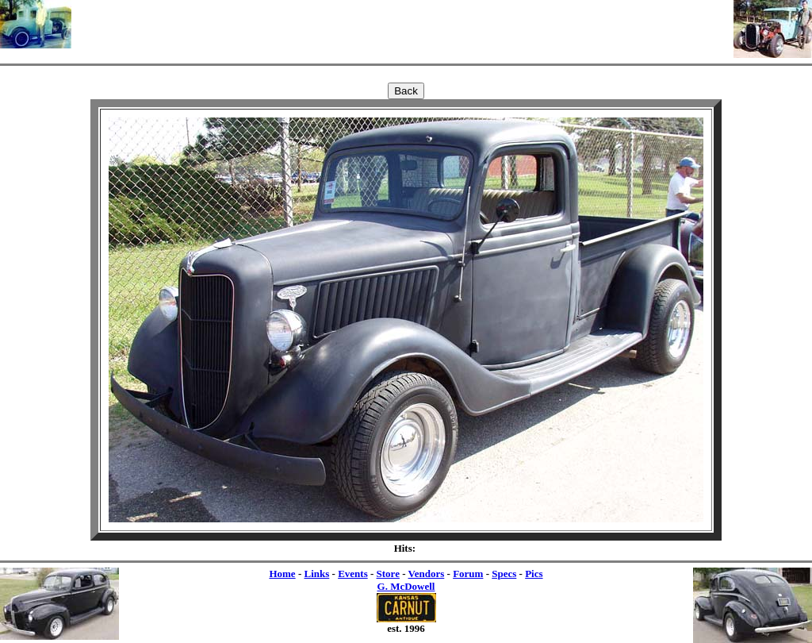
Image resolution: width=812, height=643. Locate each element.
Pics (533, 573)
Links (316, 573)
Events (353, 573)
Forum (468, 573)
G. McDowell (406, 586)
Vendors (426, 573)
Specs (504, 573)
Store (388, 573)
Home (282, 573)
